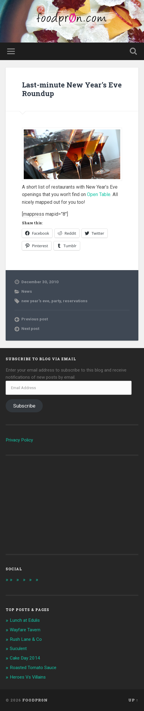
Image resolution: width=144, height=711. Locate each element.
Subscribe (24, 406)
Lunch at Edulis (25, 620)
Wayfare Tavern (25, 629)
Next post (30, 328)
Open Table (98, 194)
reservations (75, 300)
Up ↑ (133, 700)
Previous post (34, 319)
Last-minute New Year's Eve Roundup (72, 89)
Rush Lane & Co (26, 639)
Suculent (18, 648)
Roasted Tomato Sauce (33, 667)
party (56, 300)
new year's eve (35, 300)
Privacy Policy (19, 440)
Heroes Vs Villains (28, 677)
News (26, 291)
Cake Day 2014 (25, 658)
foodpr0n (35, 700)
